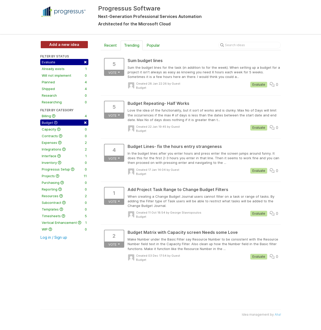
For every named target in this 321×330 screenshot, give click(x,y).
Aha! (278, 314)
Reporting (64, 189)
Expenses (64, 142)
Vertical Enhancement (64, 222)
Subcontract (64, 202)
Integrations (64, 149)
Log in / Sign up (53, 237)
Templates (64, 209)
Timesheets (64, 215)
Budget (64, 122)
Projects (64, 175)
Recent (110, 45)
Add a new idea (64, 44)
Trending (131, 45)
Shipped (64, 88)
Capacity (64, 129)
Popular (153, 45)
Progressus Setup (64, 169)
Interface (64, 155)
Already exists (64, 68)
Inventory (64, 162)
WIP (64, 229)
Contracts (64, 135)
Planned (64, 82)
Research (64, 95)
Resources (64, 195)
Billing (64, 115)
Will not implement (64, 75)
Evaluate (64, 61)
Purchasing (64, 182)
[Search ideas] (249, 45)
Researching (64, 102)
